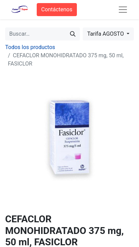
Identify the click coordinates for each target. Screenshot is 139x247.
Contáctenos (56, 9)
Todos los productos (30, 47)
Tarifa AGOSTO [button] (106, 34)
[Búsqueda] (73, 33)
